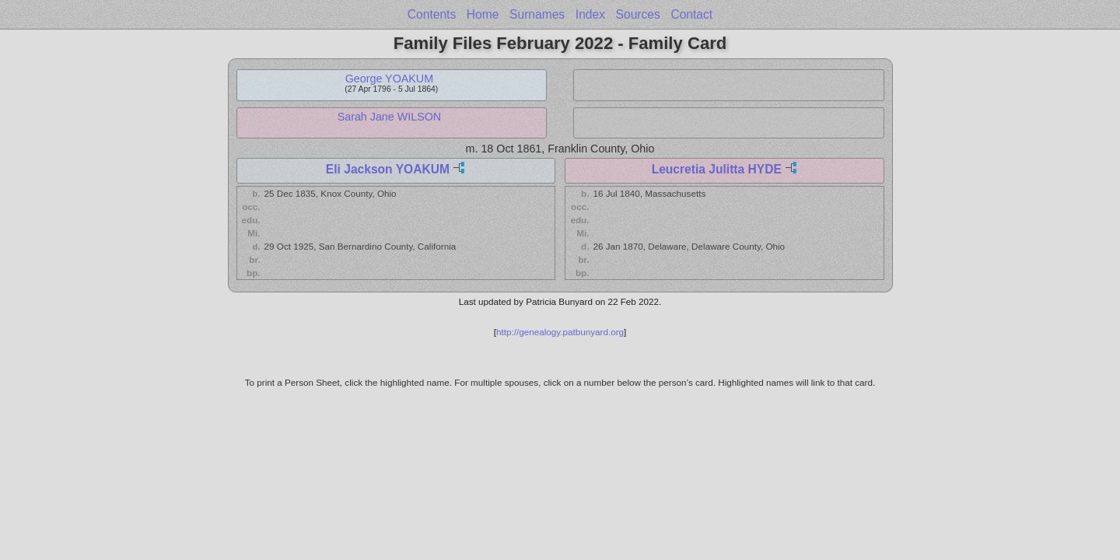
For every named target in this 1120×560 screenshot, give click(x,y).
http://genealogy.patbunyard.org (560, 332)
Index (590, 14)
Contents (432, 14)
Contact (691, 14)
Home (483, 14)
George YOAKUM (389, 78)
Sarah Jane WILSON (390, 116)
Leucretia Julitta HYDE (717, 169)
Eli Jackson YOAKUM (388, 169)
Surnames (537, 14)
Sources (638, 14)
